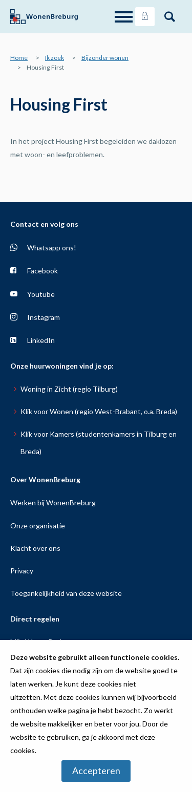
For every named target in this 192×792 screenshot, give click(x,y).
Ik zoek (54, 57)
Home (19, 57)
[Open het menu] (125, 17)
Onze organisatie (37, 525)
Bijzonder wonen (105, 57)
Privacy (21, 570)
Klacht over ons (35, 548)
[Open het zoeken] (169, 17)
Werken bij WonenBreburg (53, 502)
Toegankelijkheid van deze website (66, 593)
